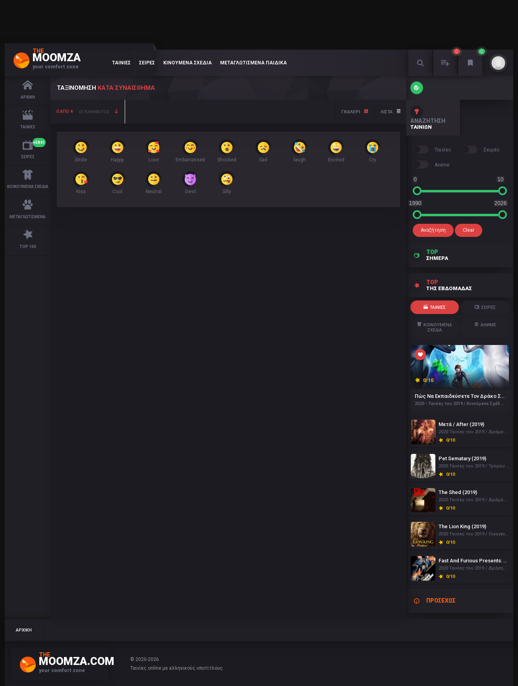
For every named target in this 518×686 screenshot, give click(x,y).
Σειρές (147, 63)
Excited (336, 151)
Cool (118, 182)
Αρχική (25, 630)
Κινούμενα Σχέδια (187, 63)
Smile (81, 151)
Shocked (226, 151)
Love (154, 151)
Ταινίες (121, 63)
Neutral (154, 182)
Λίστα (391, 111)
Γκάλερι (354, 111)
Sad (263, 151)
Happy (118, 151)
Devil (190, 182)
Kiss (81, 182)
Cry (373, 151)
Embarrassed (190, 151)
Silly (227, 182)
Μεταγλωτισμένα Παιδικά (253, 63)
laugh (299, 151)
